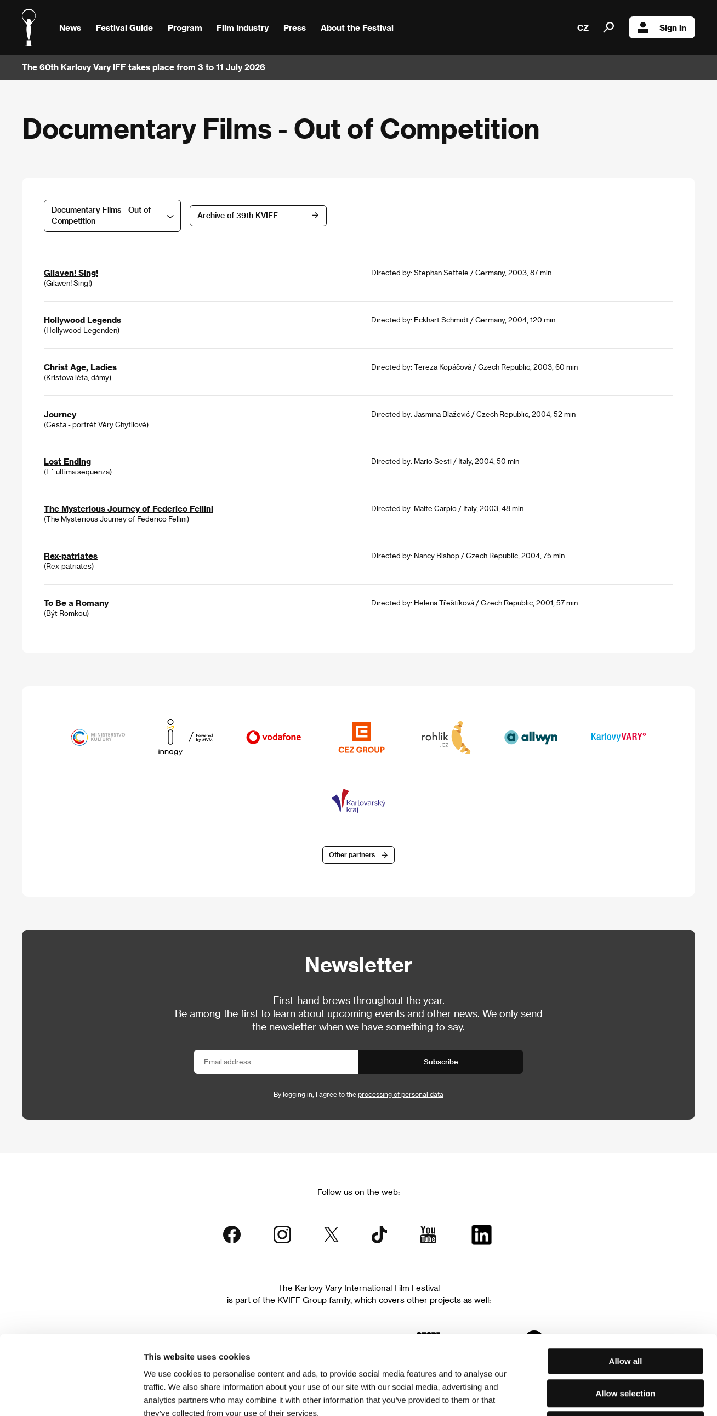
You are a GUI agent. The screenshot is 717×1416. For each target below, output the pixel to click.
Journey (60, 414)
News (70, 27)
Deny (626, 1346)
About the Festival (357, 27)
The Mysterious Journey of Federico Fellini (128, 508)
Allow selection (625, 1314)
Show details (573, 1394)
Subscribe (441, 1061)
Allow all (625, 1282)
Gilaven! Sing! (71, 272)
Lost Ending (67, 461)
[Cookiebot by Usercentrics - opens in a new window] (71, 1394)
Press (294, 27)
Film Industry (243, 27)
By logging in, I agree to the (358, 1094)
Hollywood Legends (82, 320)
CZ (583, 27)
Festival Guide (124, 27)
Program (185, 27)
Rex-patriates (71, 555)
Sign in (662, 27)
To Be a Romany (76, 603)
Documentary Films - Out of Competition (101, 215)
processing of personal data (400, 1094)
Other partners (352, 854)
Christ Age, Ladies (80, 367)
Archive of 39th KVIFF (237, 215)
